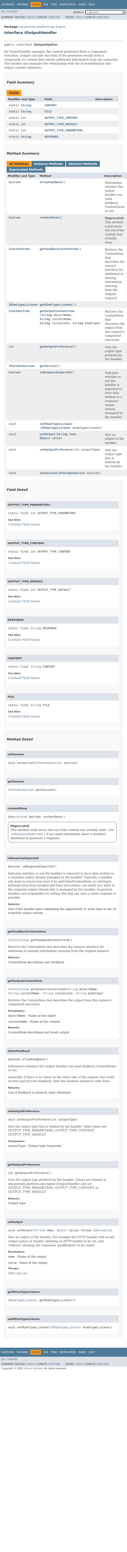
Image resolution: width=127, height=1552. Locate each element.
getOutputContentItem (57, 311)
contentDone (49, 217)
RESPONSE (51, 136)
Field (30, 17)
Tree (54, 4)
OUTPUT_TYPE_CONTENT (61, 117)
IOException (102, 1230)
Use (45, 4)
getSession (48, 366)
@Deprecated (17, 816)
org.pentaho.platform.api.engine (42, 26)
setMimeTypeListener (56, 424)
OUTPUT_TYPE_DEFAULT (61, 124)
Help (92, 4)
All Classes (9, 11)
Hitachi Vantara (33, 1368)
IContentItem (19, 249)
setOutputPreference (56, 449)
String (26, 105)
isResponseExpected (55, 372)
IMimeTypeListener (23, 304)
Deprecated (68, 4)
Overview (7, 4)
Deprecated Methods (26, 169)
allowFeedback (51, 182)
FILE (48, 111)
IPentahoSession (22, 366)
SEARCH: (78, 12)
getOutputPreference (56, 346)
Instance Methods (48, 163)
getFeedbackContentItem (59, 249)
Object (45, 438)
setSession (48, 473)
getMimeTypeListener (56, 304)
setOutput (47, 434)
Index (82, 4)
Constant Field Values (24, 524)
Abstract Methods (82, 163)
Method (54, 17)
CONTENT (51, 105)
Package (22, 4)
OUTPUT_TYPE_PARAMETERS (64, 130)
